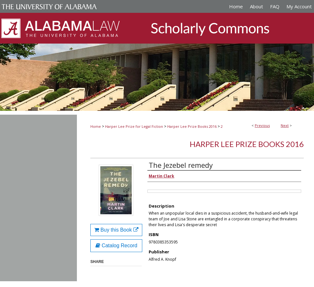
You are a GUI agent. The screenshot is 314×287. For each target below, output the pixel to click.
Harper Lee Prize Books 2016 (192, 126)
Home (95, 126)
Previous (262, 125)
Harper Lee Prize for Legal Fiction (134, 126)
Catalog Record (116, 245)
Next (285, 125)
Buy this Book (116, 230)
